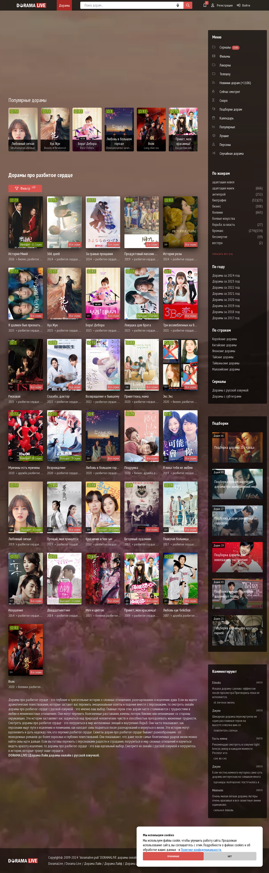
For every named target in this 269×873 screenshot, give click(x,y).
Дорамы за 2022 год (226, 287)
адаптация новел (236, 182)
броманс (230, 230)
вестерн (230, 243)
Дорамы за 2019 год (226, 305)
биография (231, 200)
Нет (230, 856)
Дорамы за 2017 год (226, 318)
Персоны (225, 144)
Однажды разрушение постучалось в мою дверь (238, 782)
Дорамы (64, 5)
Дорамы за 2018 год (226, 312)
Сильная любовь (223, 810)
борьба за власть (236, 224)
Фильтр (25, 188)
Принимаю (173, 856)
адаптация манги (235, 188)
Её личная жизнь (224, 702)
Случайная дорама (232, 153)
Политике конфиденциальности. (201, 849)
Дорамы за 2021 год (226, 293)
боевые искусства (236, 218)
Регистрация (222, 5)
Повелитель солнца (226, 730)
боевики (230, 212)
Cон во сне (220, 758)
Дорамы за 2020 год (226, 299)
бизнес (229, 206)
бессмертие (232, 236)
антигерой (231, 194)
